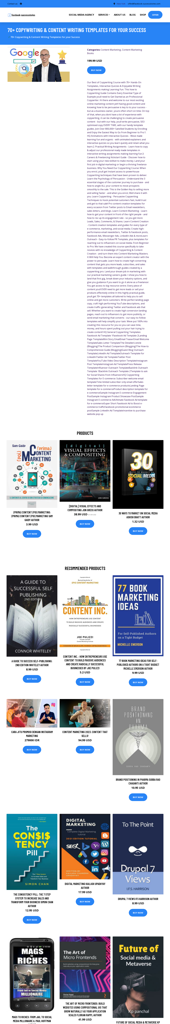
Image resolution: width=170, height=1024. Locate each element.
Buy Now (96, 70)
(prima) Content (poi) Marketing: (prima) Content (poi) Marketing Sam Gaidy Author (32, 516)
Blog (133, 14)
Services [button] (103, 14)
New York (120, 3)
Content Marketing (111, 49)
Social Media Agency (81, 14)
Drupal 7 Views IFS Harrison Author (138, 899)
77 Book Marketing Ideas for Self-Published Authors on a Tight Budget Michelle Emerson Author (138, 664)
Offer (155, 14)
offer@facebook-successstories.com (143, 3)
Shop (143, 14)
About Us (119, 14)
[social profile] (21, 3)
